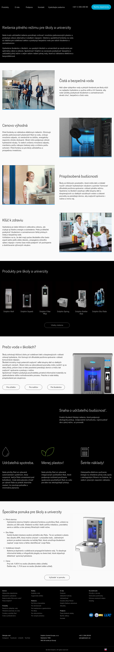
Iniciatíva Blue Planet (66, 601)
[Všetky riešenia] (57, 325)
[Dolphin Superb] (27, 297)
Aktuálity (63, 606)
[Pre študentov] (56, 387)
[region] (92, 542)
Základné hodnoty (66, 596)
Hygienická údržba (37, 596)
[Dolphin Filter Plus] (45, 297)
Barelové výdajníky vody (10, 608)
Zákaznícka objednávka (9, 593)
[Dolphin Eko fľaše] (99, 297)
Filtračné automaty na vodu (11, 611)
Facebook (14, 638)
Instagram (5, 638)
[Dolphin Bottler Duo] (81, 297)
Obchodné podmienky (96, 596)
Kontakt (62, 618)
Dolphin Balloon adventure (68, 603)
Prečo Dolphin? (7, 601)
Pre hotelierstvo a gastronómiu (41, 608)
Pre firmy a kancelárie (38, 603)
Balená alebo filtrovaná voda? (11, 598)
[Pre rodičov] (33, 387)
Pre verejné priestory (37, 616)
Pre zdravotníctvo (36, 613)
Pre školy (34, 611)
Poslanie (62, 593)
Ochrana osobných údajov (97, 598)
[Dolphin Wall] (9, 297)
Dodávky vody (35, 593)
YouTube (27, 638)
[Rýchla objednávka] (101, 7)
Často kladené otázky (67, 613)
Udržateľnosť (64, 598)
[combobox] (107, 649)
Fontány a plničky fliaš (9, 613)
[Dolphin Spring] (63, 297)
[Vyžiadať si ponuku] (57, 577)
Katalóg (91, 601)
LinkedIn (20, 638)
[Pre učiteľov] (11, 387)
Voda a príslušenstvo (9, 616)
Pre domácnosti (36, 606)
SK (107, 650)
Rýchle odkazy (64, 616)
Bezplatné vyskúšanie (9, 596)
